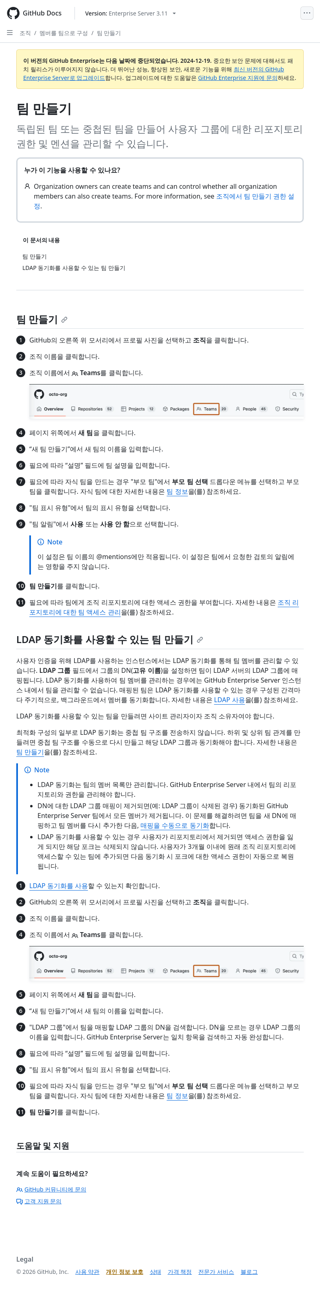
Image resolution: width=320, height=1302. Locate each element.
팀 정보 (177, 491)
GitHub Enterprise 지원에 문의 (238, 78)
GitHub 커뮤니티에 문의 (51, 1189)
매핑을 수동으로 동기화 (174, 825)
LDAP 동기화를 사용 (58, 885)
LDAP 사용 (229, 699)
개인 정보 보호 (124, 1271)
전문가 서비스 (216, 1271)
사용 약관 (87, 1271)
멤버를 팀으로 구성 (63, 33)
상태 (155, 1271)
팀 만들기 (109, 33)
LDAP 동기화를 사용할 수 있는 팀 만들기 (109, 639)
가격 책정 (180, 1271)
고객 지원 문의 (38, 1201)
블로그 (249, 1271)
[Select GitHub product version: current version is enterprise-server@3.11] (130, 13)
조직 (25, 33)
